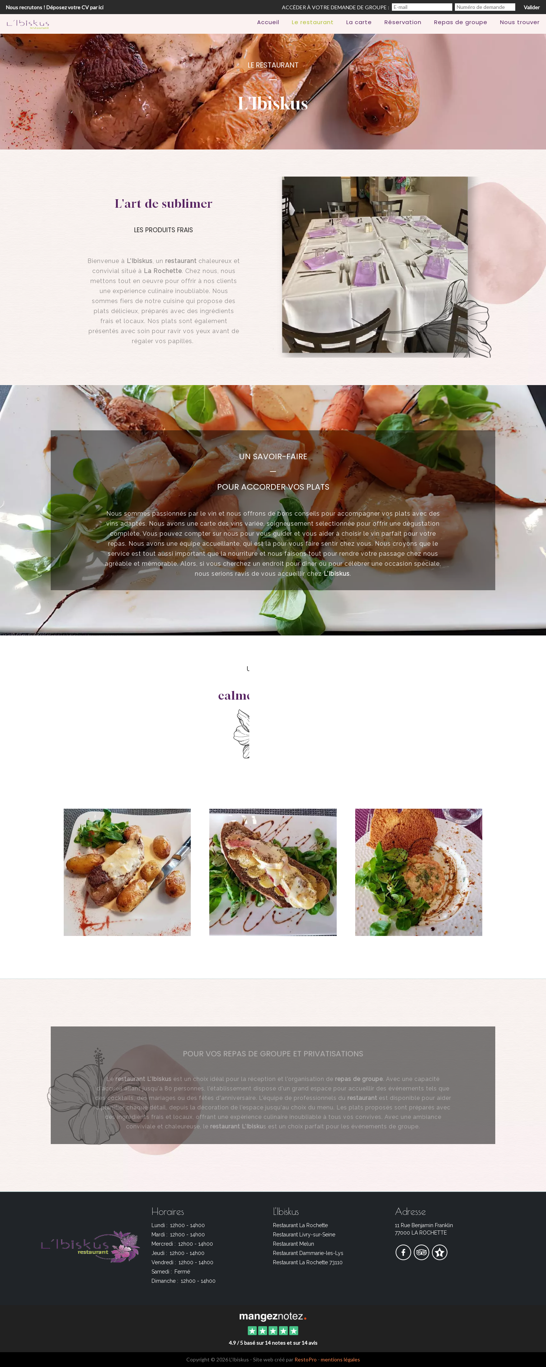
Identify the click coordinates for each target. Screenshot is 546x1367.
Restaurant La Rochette (300, 1225)
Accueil (268, 22)
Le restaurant (313, 22)
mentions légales (340, 1359)
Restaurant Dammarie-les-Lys (308, 1253)
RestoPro (305, 1359)
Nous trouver (520, 22)
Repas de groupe (460, 22)
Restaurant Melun (293, 1244)
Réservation (403, 22)
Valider (532, 7)
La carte (359, 22)
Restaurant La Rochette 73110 (308, 1262)
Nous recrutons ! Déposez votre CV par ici (54, 7)
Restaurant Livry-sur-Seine (304, 1235)
